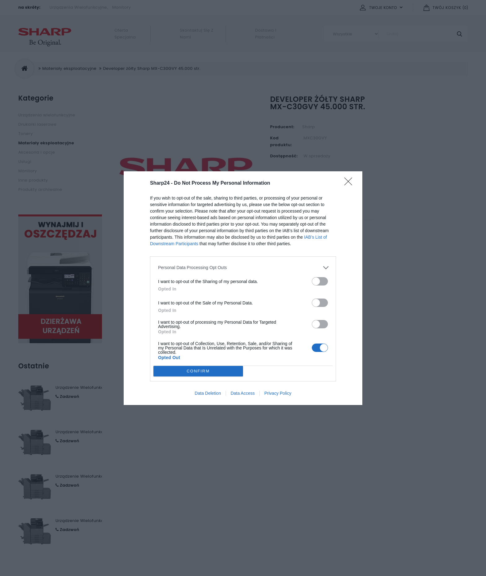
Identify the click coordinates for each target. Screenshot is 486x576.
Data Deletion (208, 393)
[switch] (320, 281)
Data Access (243, 393)
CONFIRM (198, 370)
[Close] (350, 183)
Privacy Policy (277, 393)
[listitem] (243, 267)
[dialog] (243, 288)
